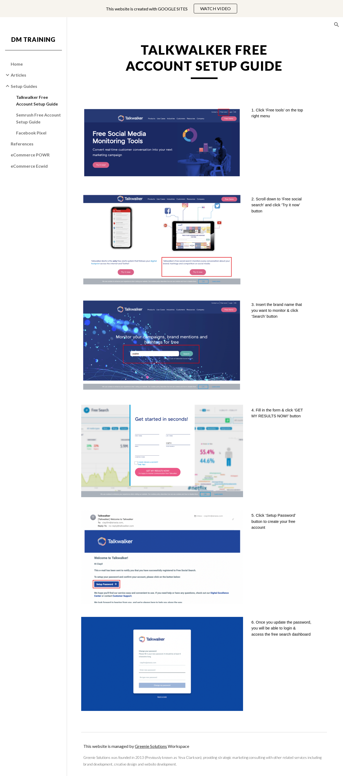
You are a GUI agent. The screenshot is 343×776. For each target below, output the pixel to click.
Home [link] (17, 63)
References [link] (22, 143)
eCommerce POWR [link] (30, 154)
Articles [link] (18, 74)
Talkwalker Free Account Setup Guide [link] (37, 100)
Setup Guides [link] (24, 86)
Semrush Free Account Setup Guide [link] (38, 118)
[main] (205, 68)
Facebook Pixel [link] (31, 132)
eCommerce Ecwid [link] (29, 165)
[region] (171, 8)
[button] (336, 24)
